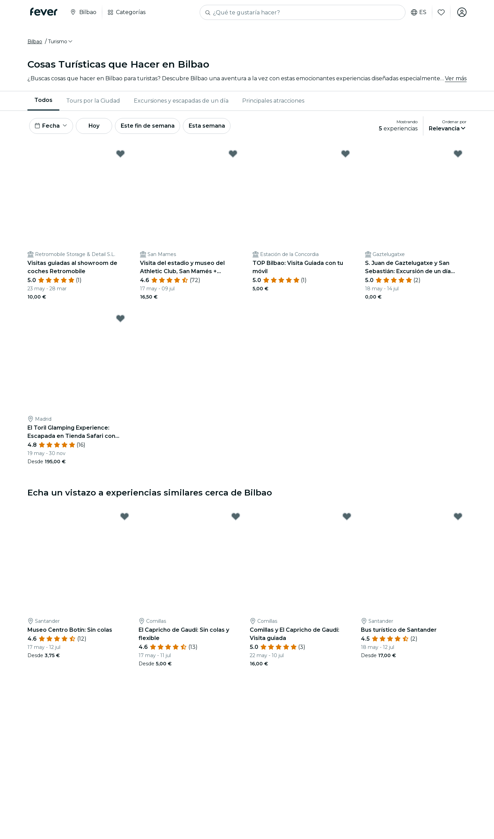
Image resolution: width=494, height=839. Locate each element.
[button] (60, 42)
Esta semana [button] (210, 126)
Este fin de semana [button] (150, 126)
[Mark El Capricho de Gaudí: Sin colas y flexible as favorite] (235, 517)
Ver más (456, 78)
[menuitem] (43, 101)
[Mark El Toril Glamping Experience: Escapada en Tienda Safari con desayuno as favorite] (120, 319)
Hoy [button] (95, 126)
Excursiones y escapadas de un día (181, 101)
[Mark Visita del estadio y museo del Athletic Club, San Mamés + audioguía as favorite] (232, 154)
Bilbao (34, 42)
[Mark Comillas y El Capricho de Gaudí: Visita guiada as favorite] (346, 517)
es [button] (418, 12)
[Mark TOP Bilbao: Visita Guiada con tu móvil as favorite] (345, 154)
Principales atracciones (273, 101)
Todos (43, 100)
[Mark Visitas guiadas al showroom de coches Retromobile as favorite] (120, 154)
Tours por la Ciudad (93, 101)
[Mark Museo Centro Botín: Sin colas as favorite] (124, 517)
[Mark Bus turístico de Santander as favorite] (458, 517)
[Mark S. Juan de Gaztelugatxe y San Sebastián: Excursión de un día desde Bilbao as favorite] (458, 154)
